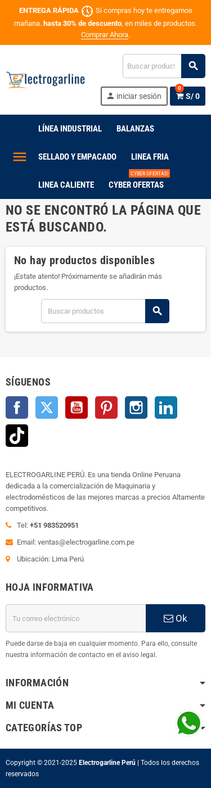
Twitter (46, 407)
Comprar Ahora (104, 34)
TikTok (17, 435)
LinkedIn (166, 407)
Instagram (136, 407)
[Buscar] (164, 66)
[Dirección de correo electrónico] (76, 618)
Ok (175, 618)
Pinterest (106, 407)
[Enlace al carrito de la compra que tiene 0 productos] (187, 96)
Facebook (17, 407)
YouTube (76, 407)
